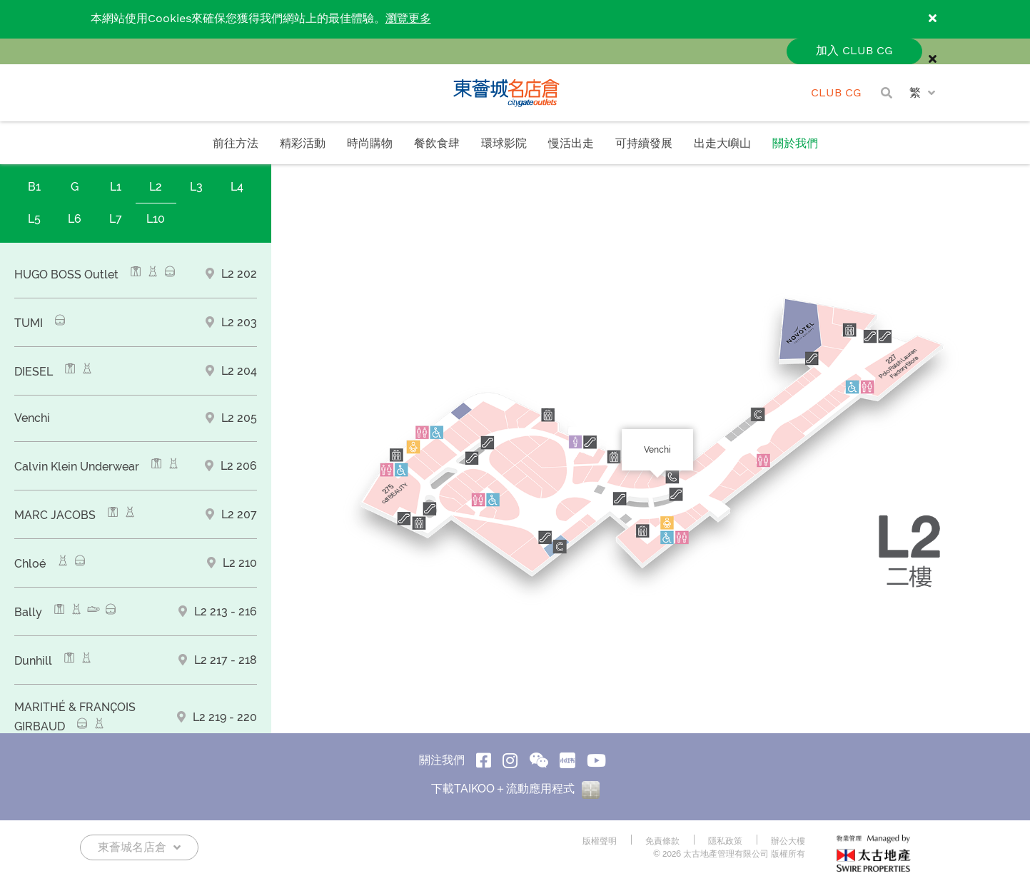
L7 (115, 219)
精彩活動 (302, 143)
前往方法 (235, 143)
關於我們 (795, 143)
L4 (237, 186)
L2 (155, 186)
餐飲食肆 (437, 143)
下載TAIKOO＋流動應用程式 (515, 788)
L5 (34, 219)
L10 (155, 219)
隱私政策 (725, 841)
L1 (115, 186)
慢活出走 (571, 143)
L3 (196, 186)
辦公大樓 (788, 841)
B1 (34, 186)
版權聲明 (599, 841)
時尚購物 (370, 143)
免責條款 (662, 841)
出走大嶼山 (722, 143)
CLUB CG (836, 93)
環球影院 (504, 143)
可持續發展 (643, 143)
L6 (74, 219)
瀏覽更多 (408, 18)
